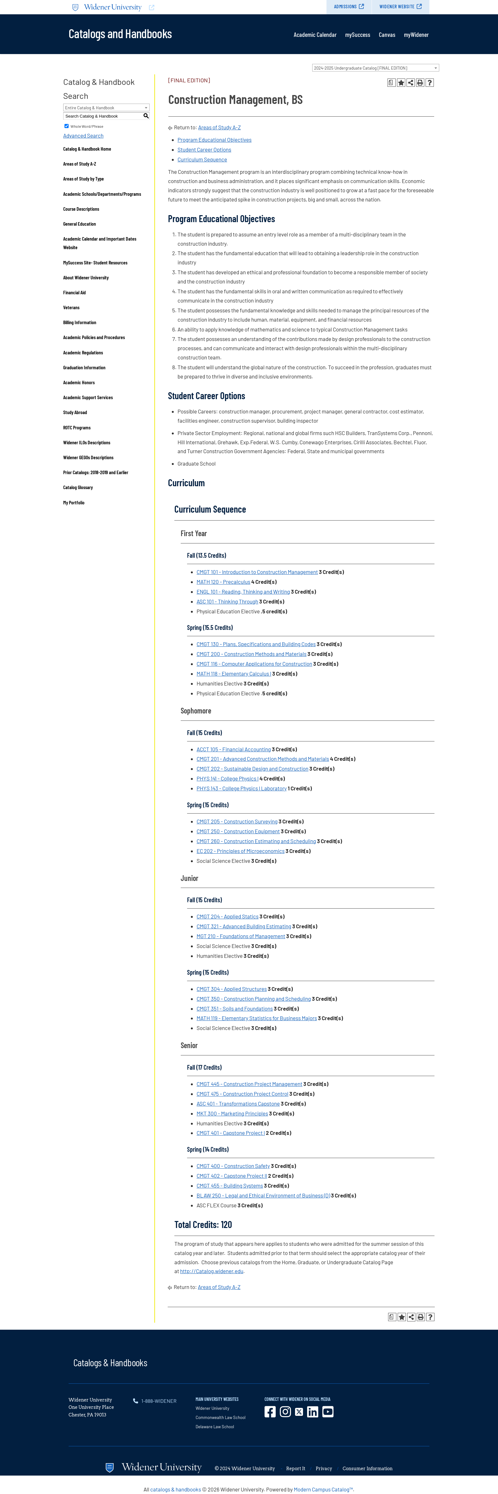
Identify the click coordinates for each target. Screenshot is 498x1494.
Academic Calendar (315, 34)
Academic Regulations (83, 352)
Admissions (345, 6)
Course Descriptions (81, 209)
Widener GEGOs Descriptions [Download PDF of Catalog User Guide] (88, 457)
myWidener (416, 34)
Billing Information (79, 322)
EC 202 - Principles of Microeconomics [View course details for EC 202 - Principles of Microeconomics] (241, 851)
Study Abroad (75, 412)
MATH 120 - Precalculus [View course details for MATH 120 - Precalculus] (223, 581)
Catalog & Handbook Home (87, 149)
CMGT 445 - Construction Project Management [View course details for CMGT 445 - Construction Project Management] (249, 1084)
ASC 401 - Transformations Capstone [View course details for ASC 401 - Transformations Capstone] (238, 1103)
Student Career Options (204, 149)
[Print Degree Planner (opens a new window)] (391, 82)
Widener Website (397, 6)
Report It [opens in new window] (295, 1468)
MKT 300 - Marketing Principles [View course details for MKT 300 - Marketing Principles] (232, 1113)
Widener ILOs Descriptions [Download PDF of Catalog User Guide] (86, 442)
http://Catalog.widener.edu (211, 1271)
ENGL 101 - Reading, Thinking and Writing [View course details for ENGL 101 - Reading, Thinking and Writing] (243, 591)
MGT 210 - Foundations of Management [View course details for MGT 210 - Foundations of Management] (241, 936)
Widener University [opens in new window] (212, 1408)
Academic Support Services (88, 397)
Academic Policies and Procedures (94, 337)
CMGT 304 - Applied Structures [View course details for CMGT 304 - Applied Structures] (232, 989)
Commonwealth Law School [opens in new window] (221, 1417)
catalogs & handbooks (175, 1489)
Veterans (71, 307)
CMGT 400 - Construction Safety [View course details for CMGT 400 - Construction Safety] (233, 1166)
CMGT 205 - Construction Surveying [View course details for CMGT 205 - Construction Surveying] (237, 821)
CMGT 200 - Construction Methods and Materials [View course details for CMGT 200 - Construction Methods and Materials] (251, 654)
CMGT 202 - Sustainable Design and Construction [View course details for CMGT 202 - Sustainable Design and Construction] (252, 768)
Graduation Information (84, 367)
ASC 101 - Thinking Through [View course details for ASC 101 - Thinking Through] (227, 601)
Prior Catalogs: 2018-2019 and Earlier (95, 472)
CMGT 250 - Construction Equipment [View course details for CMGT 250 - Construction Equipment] (238, 831)
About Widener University (86, 277)
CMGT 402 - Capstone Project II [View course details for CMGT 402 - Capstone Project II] (232, 1175)
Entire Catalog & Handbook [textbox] (89, 107)
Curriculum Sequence (202, 159)
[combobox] (375, 68)
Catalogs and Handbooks (120, 32)
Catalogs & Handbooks (110, 1362)
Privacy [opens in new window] (324, 1468)
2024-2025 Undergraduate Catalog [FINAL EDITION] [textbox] (360, 68)
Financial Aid (74, 292)
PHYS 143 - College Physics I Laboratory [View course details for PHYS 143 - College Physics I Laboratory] (242, 788)
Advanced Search (83, 135)
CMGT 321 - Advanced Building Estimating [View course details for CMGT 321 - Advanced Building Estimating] (244, 926)
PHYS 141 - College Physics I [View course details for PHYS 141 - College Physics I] (228, 778)
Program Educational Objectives (215, 139)
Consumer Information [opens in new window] (368, 1468)
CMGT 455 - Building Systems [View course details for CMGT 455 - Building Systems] (230, 1185)
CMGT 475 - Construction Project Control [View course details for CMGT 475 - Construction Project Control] (242, 1093)
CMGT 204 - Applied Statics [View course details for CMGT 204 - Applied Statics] (228, 916)
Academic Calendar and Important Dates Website (99, 242)
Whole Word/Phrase (87, 126)
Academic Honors (79, 382)
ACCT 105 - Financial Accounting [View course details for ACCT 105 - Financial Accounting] (234, 749)
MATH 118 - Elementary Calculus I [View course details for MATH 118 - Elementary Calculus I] (234, 673)
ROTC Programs (77, 427)
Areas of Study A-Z (79, 163)
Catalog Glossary (78, 487)
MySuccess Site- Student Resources (95, 262)
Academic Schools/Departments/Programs (102, 194)
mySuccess (357, 34)
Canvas (387, 34)
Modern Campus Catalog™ (323, 1489)
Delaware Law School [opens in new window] (215, 1426)
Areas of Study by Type (83, 178)
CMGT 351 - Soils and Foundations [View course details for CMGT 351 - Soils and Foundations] (235, 1008)
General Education (79, 224)
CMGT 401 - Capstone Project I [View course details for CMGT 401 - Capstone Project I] (231, 1132)
